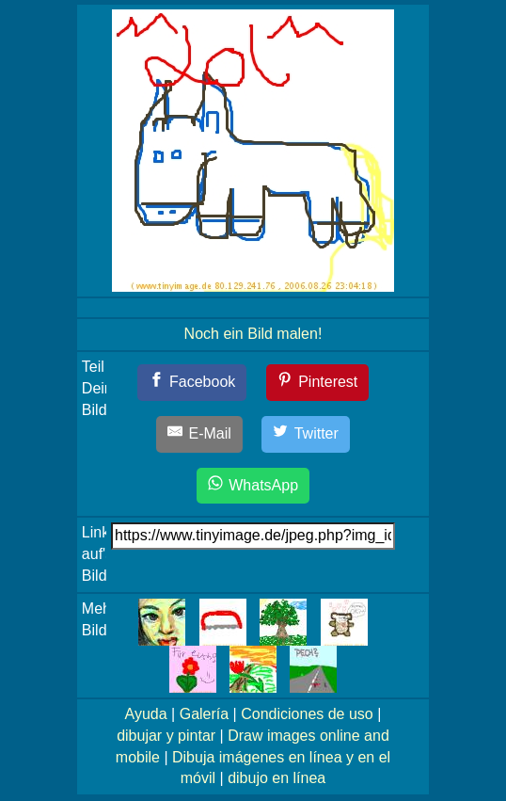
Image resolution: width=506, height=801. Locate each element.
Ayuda (146, 714)
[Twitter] (305, 434)
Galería (204, 714)
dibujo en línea (276, 778)
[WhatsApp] (253, 486)
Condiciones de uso (307, 714)
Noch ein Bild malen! (253, 334)
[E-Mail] (199, 434)
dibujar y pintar (166, 736)
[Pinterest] (318, 382)
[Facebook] (192, 382)
